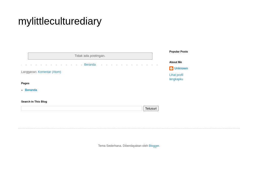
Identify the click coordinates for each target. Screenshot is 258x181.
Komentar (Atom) (49, 72)
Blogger (154, 146)
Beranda (89, 64)
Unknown (181, 68)
